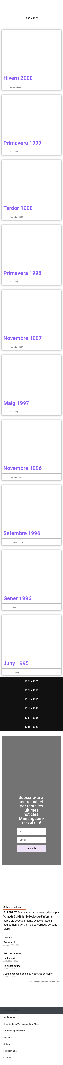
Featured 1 (9, 942)
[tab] (31, 18)
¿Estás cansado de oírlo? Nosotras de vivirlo (28, 973)
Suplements (9, 1017)
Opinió (6, 1044)
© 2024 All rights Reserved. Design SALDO (44, 982)
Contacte (7, 1057)
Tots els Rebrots (11, 1010)
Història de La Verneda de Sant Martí (21, 1024)
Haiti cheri (9, 958)
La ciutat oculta (12, 965)
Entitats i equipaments (14, 1030)
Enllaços (7, 1037)
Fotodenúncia (10, 1051)
